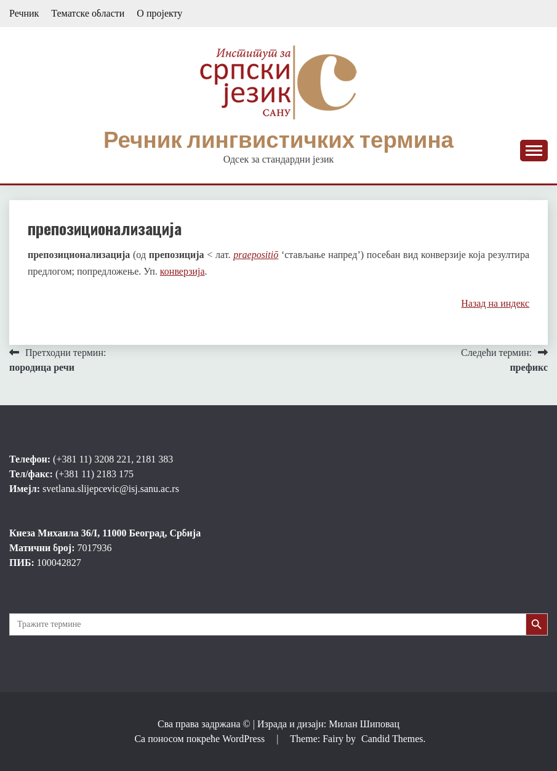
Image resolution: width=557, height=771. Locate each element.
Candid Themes (392, 738)
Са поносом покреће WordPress (200, 738)
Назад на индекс (495, 303)
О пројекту (159, 13)
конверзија (182, 271)
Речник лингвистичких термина (278, 140)
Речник (24, 13)
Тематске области (87, 13)
